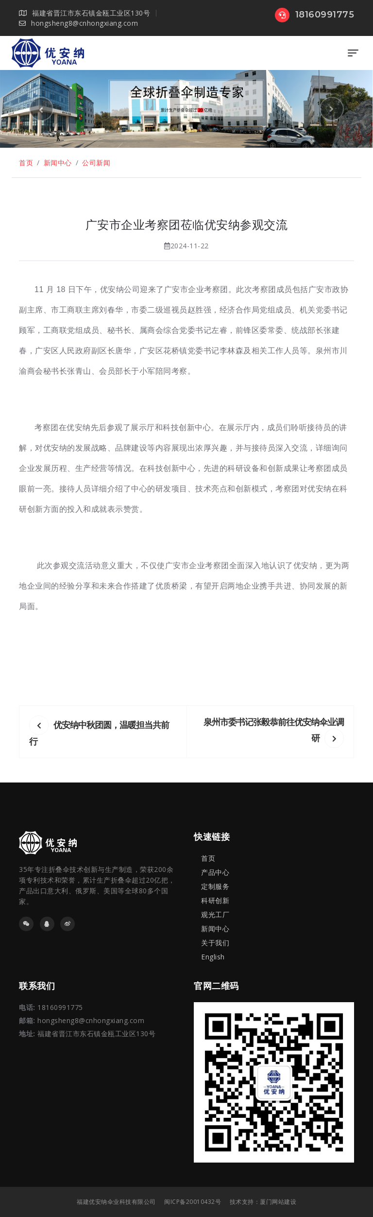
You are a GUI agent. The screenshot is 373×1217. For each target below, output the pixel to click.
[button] (41, 109)
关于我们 (215, 942)
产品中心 (215, 872)
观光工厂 (215, 914)
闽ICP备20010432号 (192, 1202)
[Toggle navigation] (353, 53)
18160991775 (314, 14)
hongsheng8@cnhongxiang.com (78, 23)
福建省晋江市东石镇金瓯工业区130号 (96, 1033)
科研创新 (215, 900)
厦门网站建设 (278, 1202)
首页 (26, 162)
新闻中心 (58, 162)
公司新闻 (96, 162)
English (213, 956)
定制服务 (215, 886)
